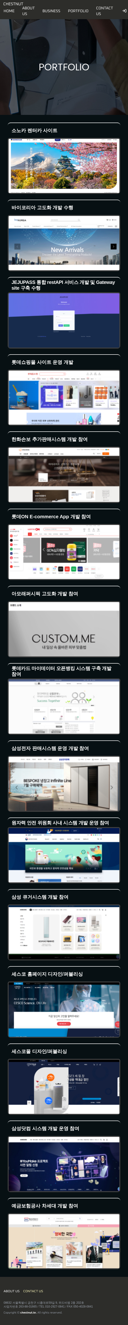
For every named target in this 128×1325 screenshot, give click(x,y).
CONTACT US (33, 1291)
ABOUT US (12, 1291)
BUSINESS (51, 11)
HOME (9, 11)
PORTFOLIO (78, 11)
